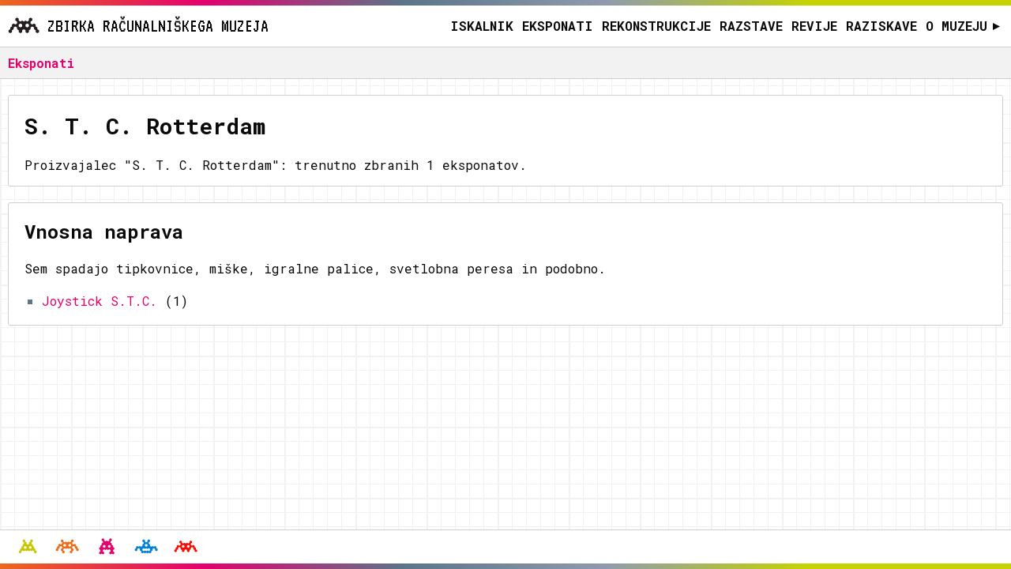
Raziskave (881, 25)
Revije (814, 25)
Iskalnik (481, 25)
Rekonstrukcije (656, 25)
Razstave (751, 25)
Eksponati (557, 25)
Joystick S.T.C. (99, 300)
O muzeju (963, 26)
